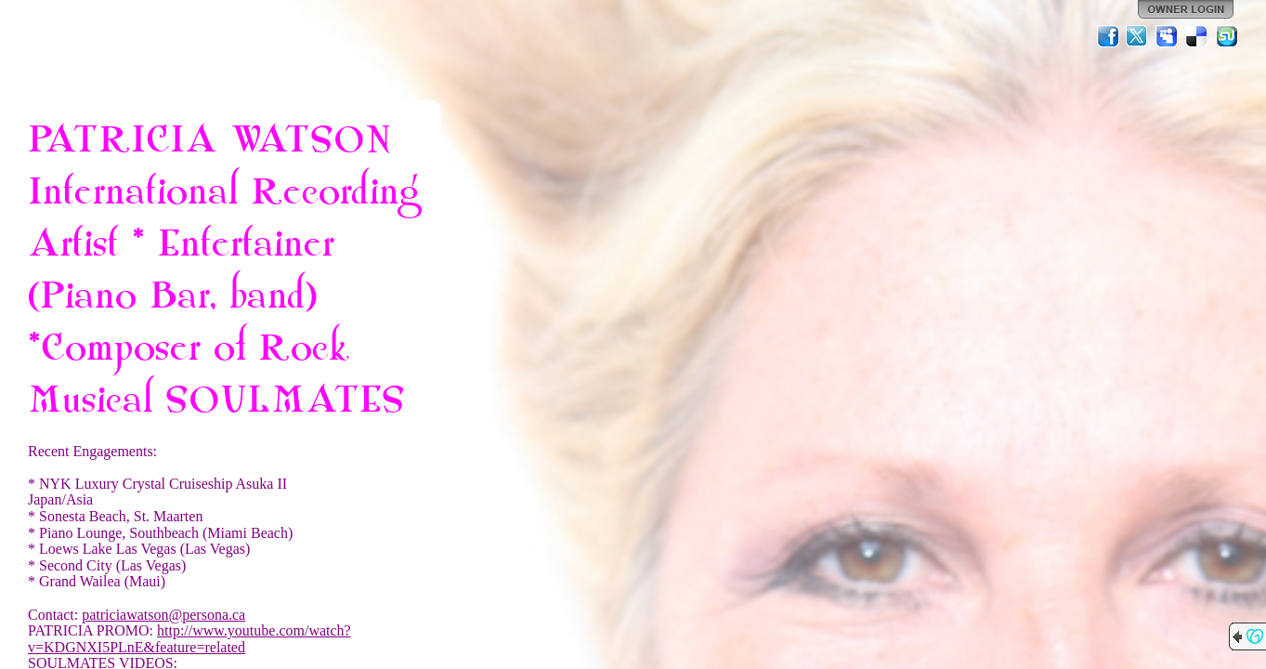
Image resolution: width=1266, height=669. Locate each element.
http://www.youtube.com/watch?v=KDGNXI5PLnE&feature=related (189, 639)
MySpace (1168, 36)
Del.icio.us (1197, 36)
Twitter (1138, 36)
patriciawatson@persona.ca (163, 615)
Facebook (1108, 36)
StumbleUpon (1227, 36)
